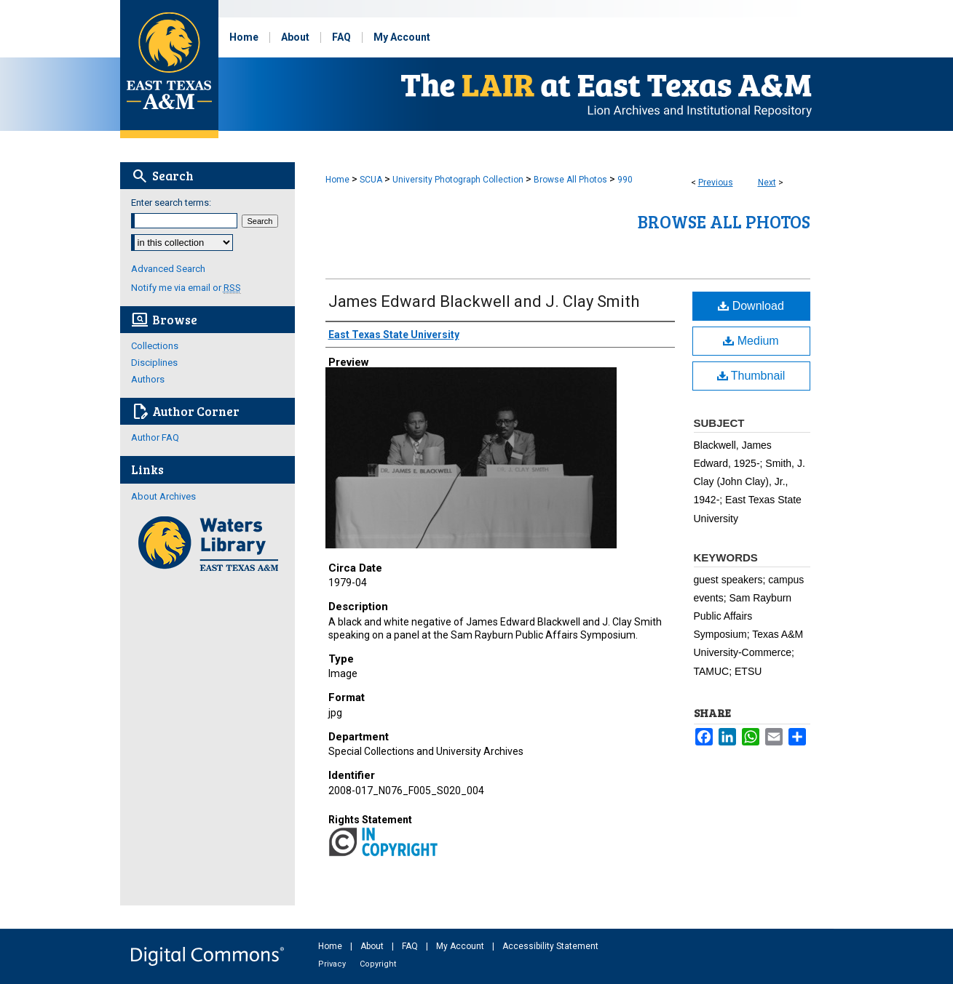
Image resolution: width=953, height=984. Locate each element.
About (373, 946)
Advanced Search (168, 268)
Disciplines (154, 362)
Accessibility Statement (550, 946)
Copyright (378, 964)
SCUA (371, 180)
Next (767, 182)
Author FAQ (155, 437)
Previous (715, 182)
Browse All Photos (570, 180)
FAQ (411, 946)
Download (751, 306)
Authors (148, 379)
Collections (154, 345)
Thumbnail (751, 375)
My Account (461, 946)
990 (625, 180)
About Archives (163, 496)
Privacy (333, 964)
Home (337, 180)
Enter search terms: (171, 202)
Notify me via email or (186, 287)
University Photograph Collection (457, 180)
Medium (750, 341)
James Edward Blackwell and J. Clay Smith (483, 301)
